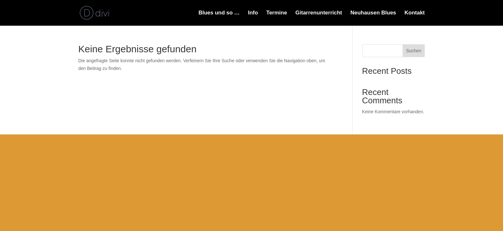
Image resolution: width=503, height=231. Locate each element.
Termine (276, 13)
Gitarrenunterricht (318, 13)
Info (253, 13)
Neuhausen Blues (373, 13)
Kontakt (415, 13)
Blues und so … (219, 13)
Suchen (413, 50)
